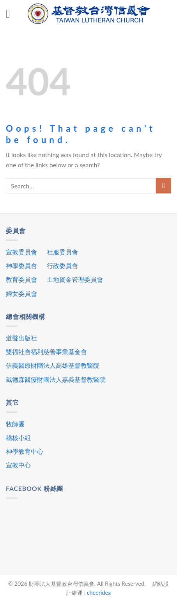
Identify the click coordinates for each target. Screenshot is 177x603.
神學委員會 (21, 265)
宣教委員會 (21, 252)
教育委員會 (21, 279)
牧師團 (15, 424)
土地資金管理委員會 (75, 279)
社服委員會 (62, 252)
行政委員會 (62, 265)
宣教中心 (18, 465)
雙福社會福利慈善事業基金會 (46, 351)
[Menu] (12, 14)
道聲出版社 (21, 338)
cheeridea (99, 592)
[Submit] (163, 185)
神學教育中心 (24, 451)
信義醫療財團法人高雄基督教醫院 (52, 365)
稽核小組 (18, 437)
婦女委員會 (21, 293)
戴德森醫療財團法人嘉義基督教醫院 (56, 379)
